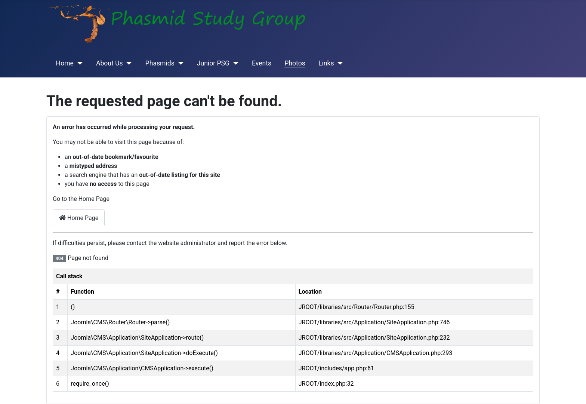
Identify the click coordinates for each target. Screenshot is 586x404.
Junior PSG (213, 63)
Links (326, 63)
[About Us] (127, 63)
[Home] (78, 63)
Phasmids (160, 63)
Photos (294, 63)
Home (65, 63)
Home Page (78, 217)
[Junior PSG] (234, 63)
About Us (109, 63)
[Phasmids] (179, 63)
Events (261, 63)
